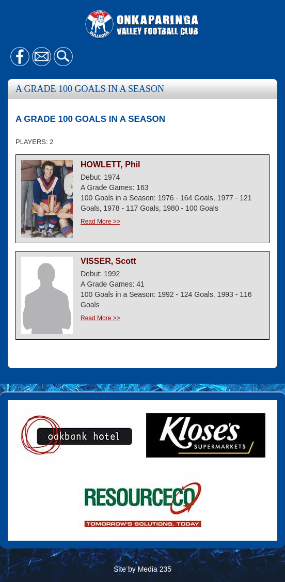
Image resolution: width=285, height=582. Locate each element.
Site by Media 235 (142, 569)
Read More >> (100, 221)
